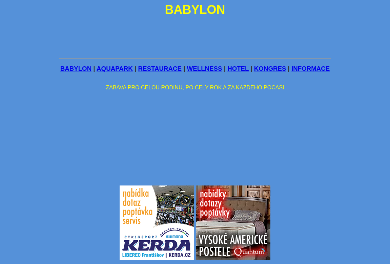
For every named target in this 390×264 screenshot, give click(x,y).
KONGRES (270, 68)
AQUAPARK (115, 68)
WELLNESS (204, 68)
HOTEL (238, 68)
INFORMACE (310, 68)
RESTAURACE (160, 68)
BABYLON (75, 68)
